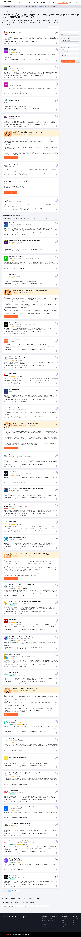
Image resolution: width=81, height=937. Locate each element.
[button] (70, 2)
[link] (39, 2)
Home (3, 11)
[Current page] (17, 891)
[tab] (5, 899)
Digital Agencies (10, 11)
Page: (13, 890)
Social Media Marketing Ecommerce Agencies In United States (28, 11)
